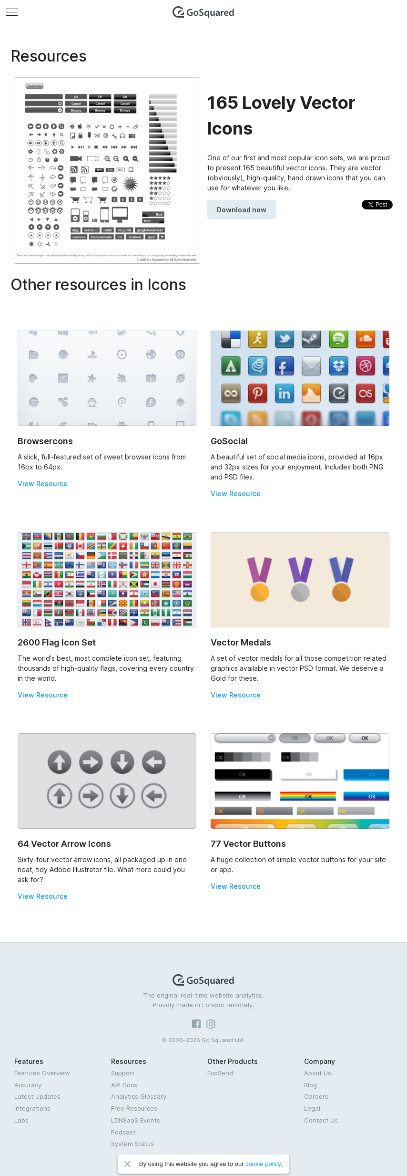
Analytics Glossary (138, 1096)
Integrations (32, 1108)
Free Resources (134, 1108)
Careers (316, 1096)
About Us (317, 1073)
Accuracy (27, 1085)
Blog (310, 1085)
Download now (241, 210)
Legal (312, 1108)
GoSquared (203, 12)
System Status (132, 1143)
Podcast (123, 1132)
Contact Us (321, 1120)
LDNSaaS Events (135, 1120)
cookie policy (262, 1163)
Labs (21, 1120)
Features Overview (42, 1073)
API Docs (124, 1085)
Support (122, 1073)
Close (127, 1164)
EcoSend (220, 1073)
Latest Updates (37, 1096)
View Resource (43, 483)
